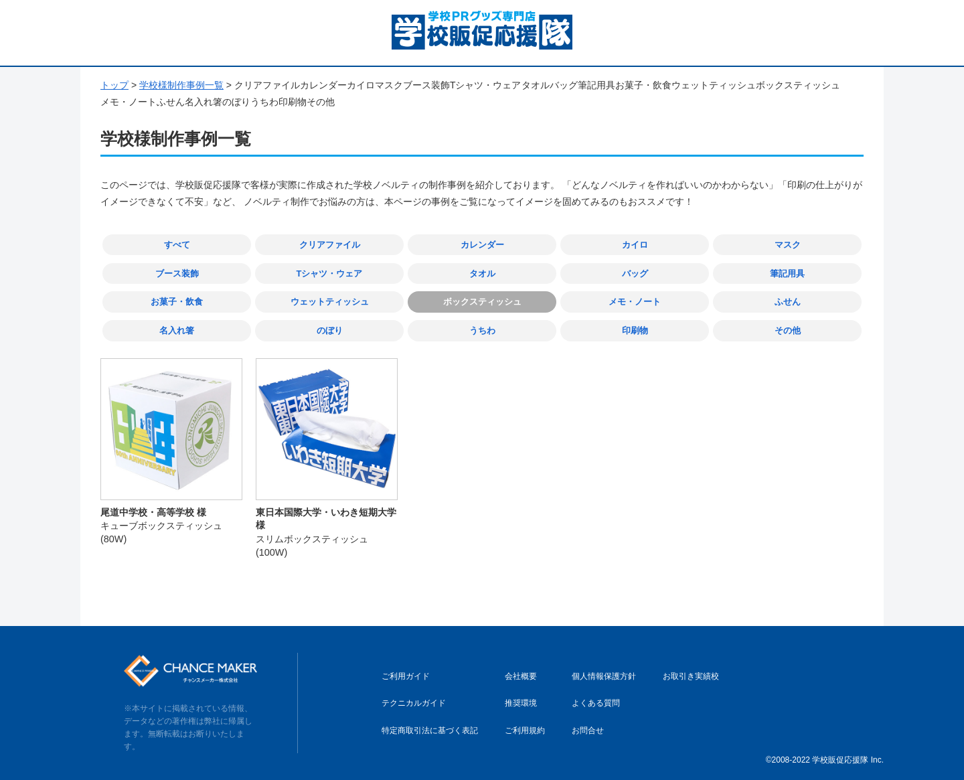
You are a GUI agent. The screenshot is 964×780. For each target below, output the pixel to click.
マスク (788, 245)
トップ (114, 85)
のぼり (330, 330)
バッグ (635, 273)
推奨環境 (521, 702)
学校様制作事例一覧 (181, 85)
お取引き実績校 (691, 675)
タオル (482, 273)
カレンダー (482, 245)
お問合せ (588, 729)
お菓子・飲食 (177, 301)
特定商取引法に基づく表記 (430, 729)
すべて (177, 245)
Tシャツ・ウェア (330, 273)
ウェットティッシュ (330, 301)
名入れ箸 (176, 330)
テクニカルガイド (414, 702)
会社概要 (521, 675)
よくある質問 (596, 702)
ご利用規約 (525, 729)
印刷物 (635, 330)
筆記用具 (787, 273)
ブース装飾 (177, 273)
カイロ (635, 245)
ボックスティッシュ (482, 301)
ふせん (788, 301)
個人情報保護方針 (604, 675)
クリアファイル (329, 245)
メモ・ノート (635, 301)
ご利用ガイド (406, 675)
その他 (788, 330)
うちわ (482, 330)
